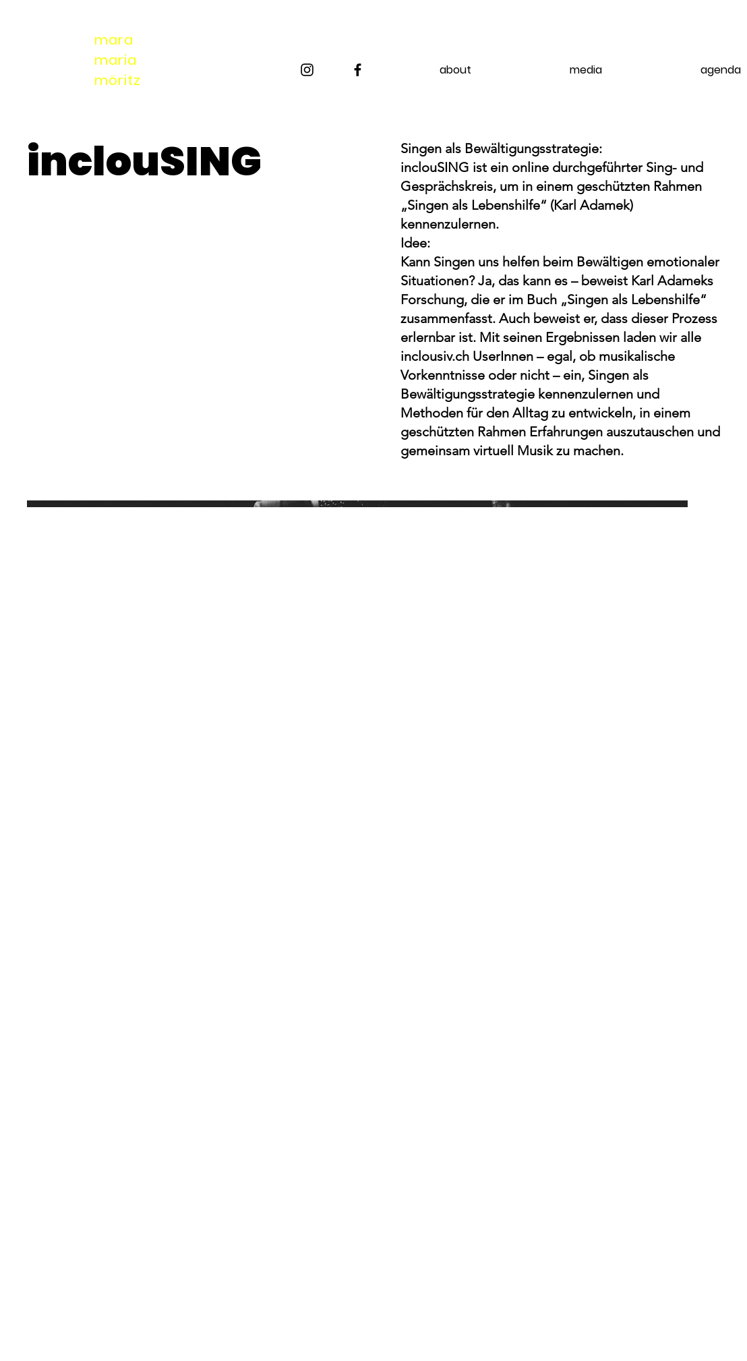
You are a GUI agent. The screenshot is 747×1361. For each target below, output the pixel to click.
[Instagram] (307, 69)
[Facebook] (357, 69)
